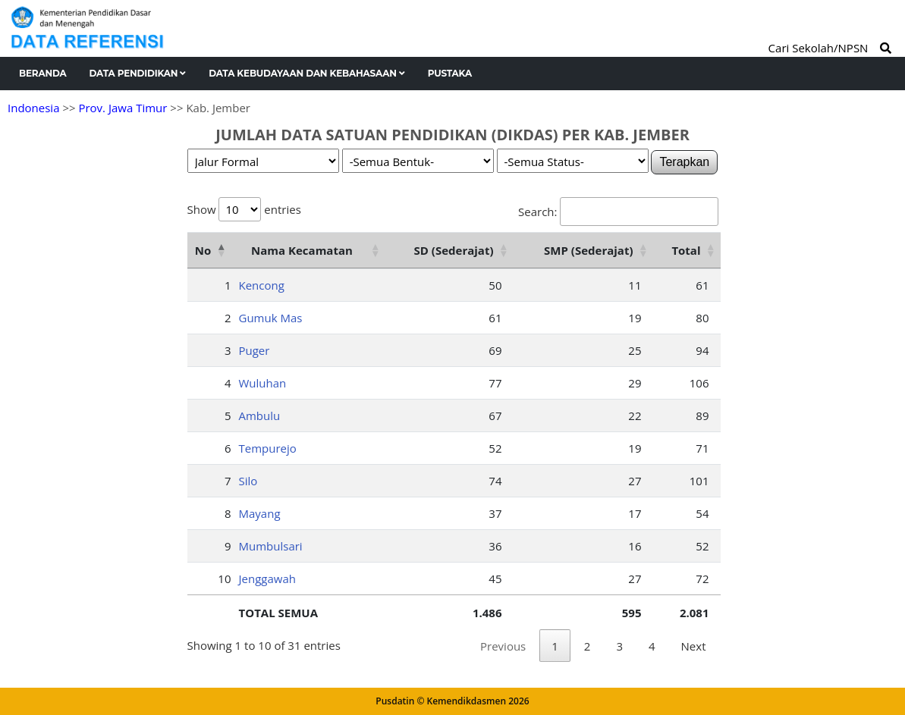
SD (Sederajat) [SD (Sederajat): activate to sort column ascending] (454, 250)
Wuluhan (263, 382)
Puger (254, 350)
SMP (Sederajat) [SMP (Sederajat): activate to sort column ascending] (588, 250)
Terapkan (684, 161)
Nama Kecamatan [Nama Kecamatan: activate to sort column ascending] (302, 250)
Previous (503, 646)
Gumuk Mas (271, 317)
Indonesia (33, 107)
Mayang (260, 513)
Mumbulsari (271, 545)
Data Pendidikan (138, 73)
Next (693, 646)
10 (224, 578)
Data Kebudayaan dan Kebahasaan (307, 73)
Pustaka (450, 73)
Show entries (244, 209)
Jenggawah (267, 578)
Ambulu (260, 415)
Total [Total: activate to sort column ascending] (685, 250)
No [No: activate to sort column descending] (203, 250)
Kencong (261, 285)
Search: (618, 211)
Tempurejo (268, 448)
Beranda (43, 73)
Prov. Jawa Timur (122, 107)
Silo (248, 480)
